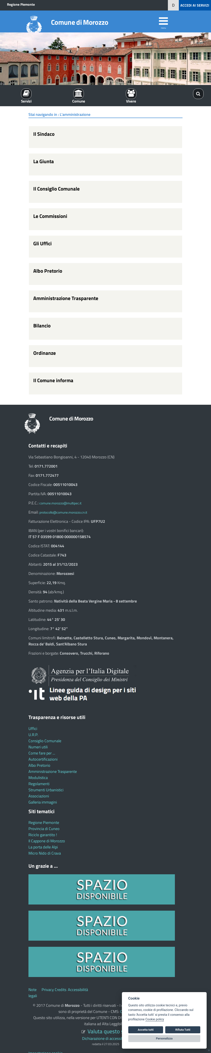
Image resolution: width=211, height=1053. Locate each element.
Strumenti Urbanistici (45, 790)
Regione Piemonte (21, 4)
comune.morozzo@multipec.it (60, 503)
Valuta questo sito (109, 1031)
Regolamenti (38, 784)
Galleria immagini (42, 802)
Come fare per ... (41, 753)
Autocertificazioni (43, 759)
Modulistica (38, 778)
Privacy (48, 990)
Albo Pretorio (39, 765)
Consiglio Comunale (44, 741)
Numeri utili (38, 747)
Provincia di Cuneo (44, 829)
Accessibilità (78, 990)
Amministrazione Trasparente (52, 771)
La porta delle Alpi (43, 847)
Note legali (32, 993)
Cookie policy (154, 1019)
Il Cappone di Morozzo (46, 841)
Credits (60, 990)
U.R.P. (33, 735)
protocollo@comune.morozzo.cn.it (63, 512)
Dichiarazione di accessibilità (105, 1038)
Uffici (32, 728)
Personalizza (164, 1038)
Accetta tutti (146, 1029)
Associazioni (38, 796)
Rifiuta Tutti (182, 1029)
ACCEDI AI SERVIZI (194, 5)
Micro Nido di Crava (44, 853)
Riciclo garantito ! (42, 835)
